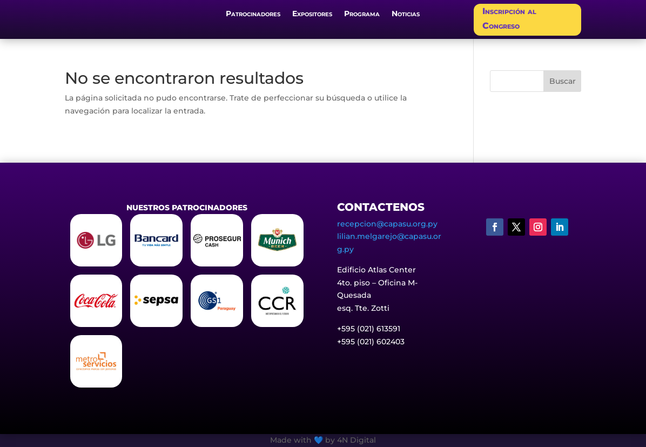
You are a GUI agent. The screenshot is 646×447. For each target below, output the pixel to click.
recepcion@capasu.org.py (387, 224)
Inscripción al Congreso (509, 18)
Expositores (312, 14)
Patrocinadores (253, 14)
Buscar (562, 81)
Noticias (406, 14)
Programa (362, 14)
